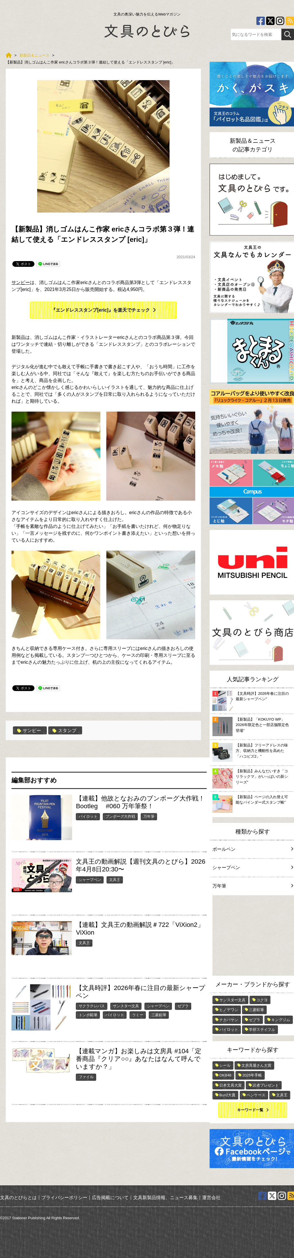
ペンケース (256, 1095)
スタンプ (64, 730)
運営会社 (211, 1197)
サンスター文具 (126, 1006)
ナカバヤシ (228, 1020)
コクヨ (262, 1000)
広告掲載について (110, 1197)
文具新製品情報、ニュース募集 (165, 1197)
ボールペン (252, 849)
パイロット (88, 816)
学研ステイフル (262, 1029)
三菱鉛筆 (158, 1015)
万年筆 (148, 816)
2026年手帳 (252, 1075)
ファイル (86, 1077)
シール (225, 1065)
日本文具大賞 (230, 1085)
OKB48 (225, 1075)
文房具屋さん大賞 (256, 1065)
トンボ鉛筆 (88, 1015)
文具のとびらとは (18, 1197)
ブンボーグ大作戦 (120, 816)
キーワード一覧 (250, 1110)
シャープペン (90, 879)
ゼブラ (183, 1006)
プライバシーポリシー (64, 1197)
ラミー (137, 1015)
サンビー (20, 282)
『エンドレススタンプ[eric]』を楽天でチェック (100, 310)
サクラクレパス (92, 1006)
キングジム (280, 1020)
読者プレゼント (266, 1085)
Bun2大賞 (227, 1095)
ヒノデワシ (228, 1010)
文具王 (114, 879)
